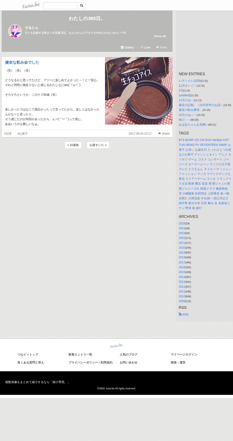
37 (180, 90)
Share (161, 47)
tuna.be (116, 346)
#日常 (8, 133)
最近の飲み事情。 (190, 109)
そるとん (31, 27)
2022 (182, 238)
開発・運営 (178, 362)
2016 (182, 267)
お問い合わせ (128, 362)
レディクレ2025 (189, 80)
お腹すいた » (98, 145)
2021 (182, 242)
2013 (182, 281)
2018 (182, 257)
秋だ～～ (185, 119)
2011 (182, 291)
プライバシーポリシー (83, 362)
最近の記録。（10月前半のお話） (201, 105)
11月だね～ (186, 100)
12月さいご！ (188, 85)
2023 (182, 233)
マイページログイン (184, 354)
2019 (182, 252)
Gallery (127, 47)
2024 (182, 228)
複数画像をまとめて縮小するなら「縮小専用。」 (37, 382)
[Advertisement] (87, 160)
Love (145, 47)
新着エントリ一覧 (80, 354)
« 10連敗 (73, 145)
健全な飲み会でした (22, 62)
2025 (182, 223)
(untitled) (184, 95)
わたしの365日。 (87, 18)
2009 (182, 301)
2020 (182, 247)
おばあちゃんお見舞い (193, 124)
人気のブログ (128, 354)
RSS (184, 314)
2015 (182, 272)
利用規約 (106, 362)
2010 (182, 296)
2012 (182, 286)
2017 (182, 262)
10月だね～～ (188, 115)
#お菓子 (22, 133)
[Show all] (160, 36)
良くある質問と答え (31, 362)
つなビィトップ (28, 354)
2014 (182, 277)
